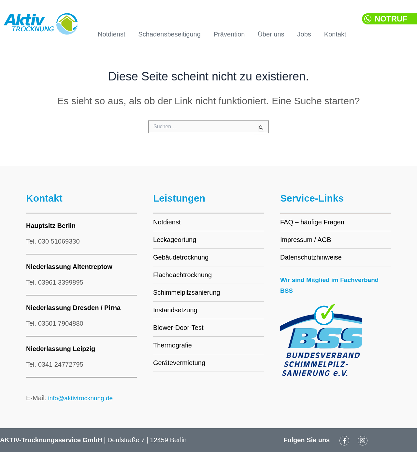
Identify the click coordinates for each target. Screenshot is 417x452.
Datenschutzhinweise (311, 257)
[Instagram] (362, 440)
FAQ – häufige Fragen (312, 222)
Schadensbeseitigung (169, 34)
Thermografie (172, 345)
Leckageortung (174, 239)
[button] (389, 20)
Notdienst (111, 34)
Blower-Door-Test (178, 327)
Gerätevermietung (179, 362)
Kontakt (335, 34)
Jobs (304, 34)
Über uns (271, 34)
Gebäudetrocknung (180, 257)
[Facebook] (344, 440)
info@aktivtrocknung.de (81, 398)
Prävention (229, 34)
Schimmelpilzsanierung (186, 292)
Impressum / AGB (305, 239)
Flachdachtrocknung (182, 274)
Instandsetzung (175, 310)
